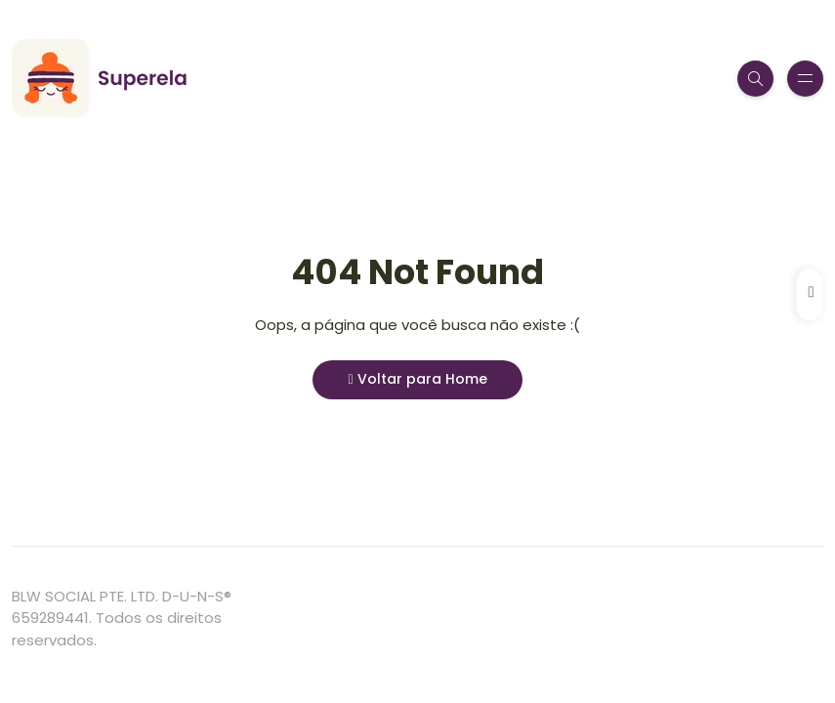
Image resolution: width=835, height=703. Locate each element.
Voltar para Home (417, 379)
